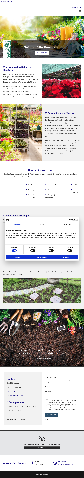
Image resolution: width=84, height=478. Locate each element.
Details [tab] (42, 224)
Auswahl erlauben (42, 257)
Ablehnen (18, 257)
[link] (42, 438)
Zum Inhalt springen (6, 1)
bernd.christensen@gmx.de (16, 395)
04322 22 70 (76, 7)
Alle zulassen (66, 257)
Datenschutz (45, 474)
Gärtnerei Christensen (15, 463)
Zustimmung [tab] (17, 224)
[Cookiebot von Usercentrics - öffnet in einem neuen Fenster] (70, 220)
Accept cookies (42, 447)
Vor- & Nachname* (51, 377)
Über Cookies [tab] (67, 224)
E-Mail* (47, 387)
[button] (42, 53)
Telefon (47, 382)
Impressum (38, 474)
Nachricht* (48, 391)
